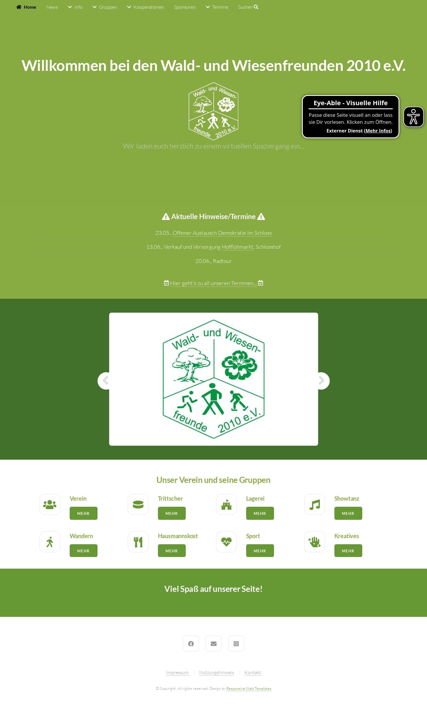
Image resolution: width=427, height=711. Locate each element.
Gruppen (108, 7)
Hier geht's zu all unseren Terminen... (213, 283)
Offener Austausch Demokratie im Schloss (222, 232)
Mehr (83, 513)
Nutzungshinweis (216, 672)
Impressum (177, 672)
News (52, 7)
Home (30, 7)
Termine (220, 7)
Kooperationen (149, 7)
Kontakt (252, 672)
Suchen (248, 7)
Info (78, 7)
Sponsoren (185, 7)
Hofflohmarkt (237, 246)
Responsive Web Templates (248, 688)
